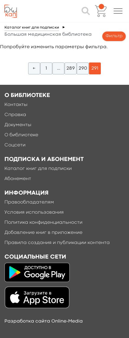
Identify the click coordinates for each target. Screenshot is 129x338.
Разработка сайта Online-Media (43, 321)
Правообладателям (29, 202)
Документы (17, 125)
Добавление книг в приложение (43, 233)
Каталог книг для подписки (31, 27)
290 (83, 68)
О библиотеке (21, 135)
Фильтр (114, 36)
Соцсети (15, 145)
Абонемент (17, 179)
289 (70, 68)
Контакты (16, 105)
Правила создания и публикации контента (57, 243)
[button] (118, 11)
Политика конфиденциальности (43, 222)
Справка (15, 115)
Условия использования (34, 212)
